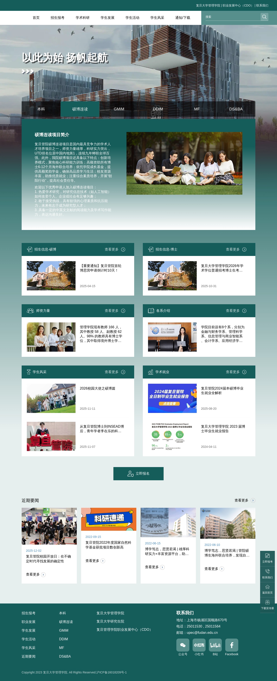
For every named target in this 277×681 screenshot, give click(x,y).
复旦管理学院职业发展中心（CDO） (125, 629)
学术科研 (83, 17)
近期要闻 (28, 656)
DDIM (158, 110)
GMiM (119, 110)
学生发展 (107, 17)
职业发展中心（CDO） (238, 5)
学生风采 (157, 17)
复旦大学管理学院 (208, 5)
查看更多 (115, 251)
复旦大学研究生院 (110, 621)
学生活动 (132, 17)
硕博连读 (80, 110)
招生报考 (57, 17)
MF (197, 110)
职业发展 (28, 622)
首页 (36, 17)
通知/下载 (182, 17)
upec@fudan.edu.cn (202, 632)
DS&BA (236, 110)
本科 (41, 110)
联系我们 (262, 5)
